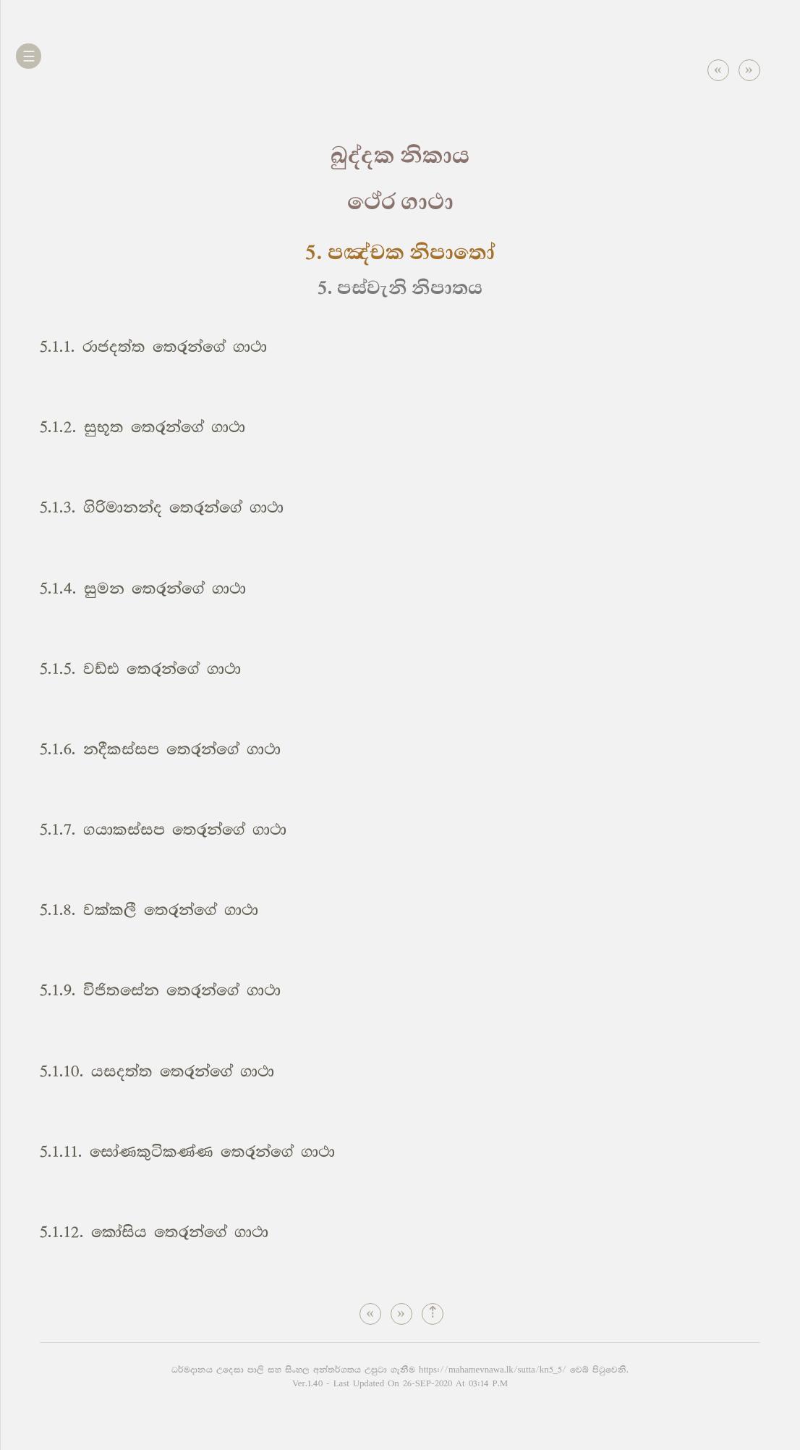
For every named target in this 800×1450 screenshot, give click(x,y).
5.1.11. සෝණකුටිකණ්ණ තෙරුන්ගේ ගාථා (187, 1152)
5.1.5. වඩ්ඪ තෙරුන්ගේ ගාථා (140, 669)
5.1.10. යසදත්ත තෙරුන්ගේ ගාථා (157, 1072)
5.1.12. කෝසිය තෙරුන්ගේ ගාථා (154, 1232)
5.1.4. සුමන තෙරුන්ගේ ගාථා (143, 589)
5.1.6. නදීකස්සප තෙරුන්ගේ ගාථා (160, 750)
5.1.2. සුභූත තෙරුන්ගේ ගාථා (142, 427)
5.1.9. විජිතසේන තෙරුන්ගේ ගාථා (160, 991)
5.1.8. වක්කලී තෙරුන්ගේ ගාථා (149, 910)
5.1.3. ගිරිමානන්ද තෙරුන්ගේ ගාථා (162, 508)
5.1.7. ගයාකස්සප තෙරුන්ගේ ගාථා (163, 830)
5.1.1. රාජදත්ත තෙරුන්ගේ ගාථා (153, 347)
